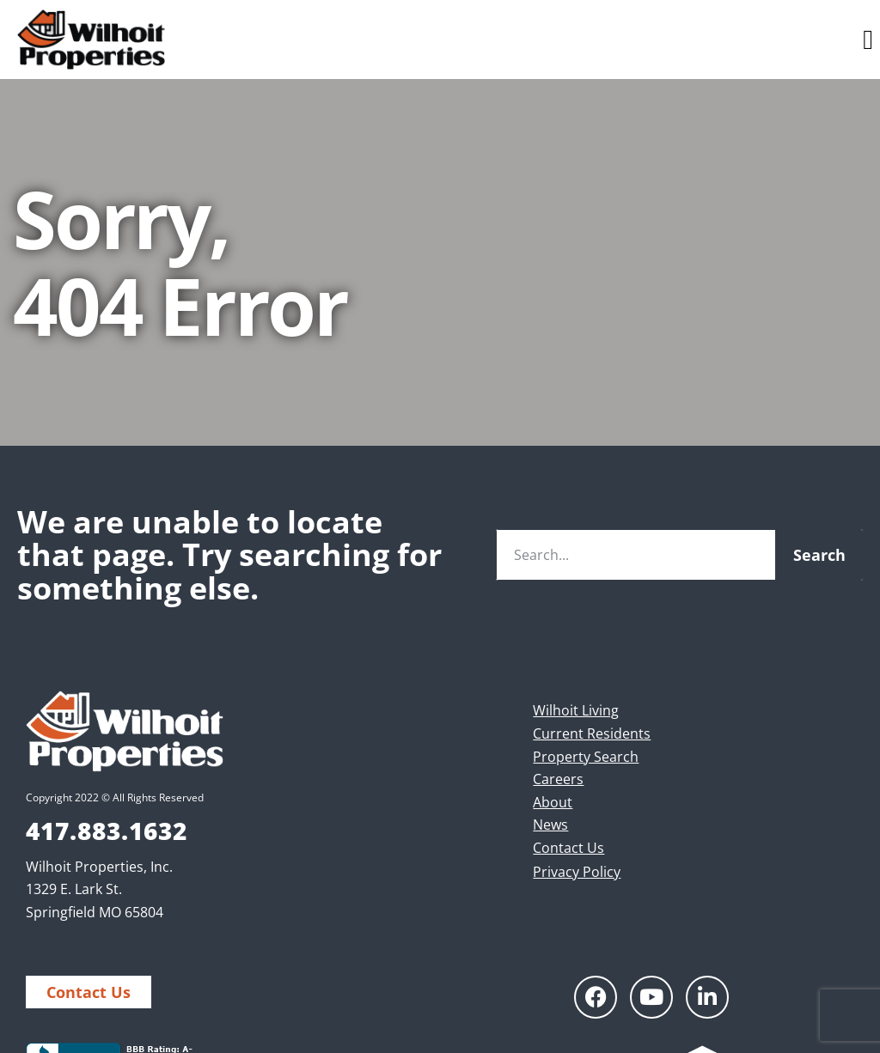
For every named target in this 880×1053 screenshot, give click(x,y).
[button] (868, 39)
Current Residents (592, 733)
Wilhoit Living (576, 710)
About (552, 802)
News (550, 824)
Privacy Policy (576, 871)
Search (819, 555)
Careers (558, 779)
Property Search (586, 756)
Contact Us (568, 847)
